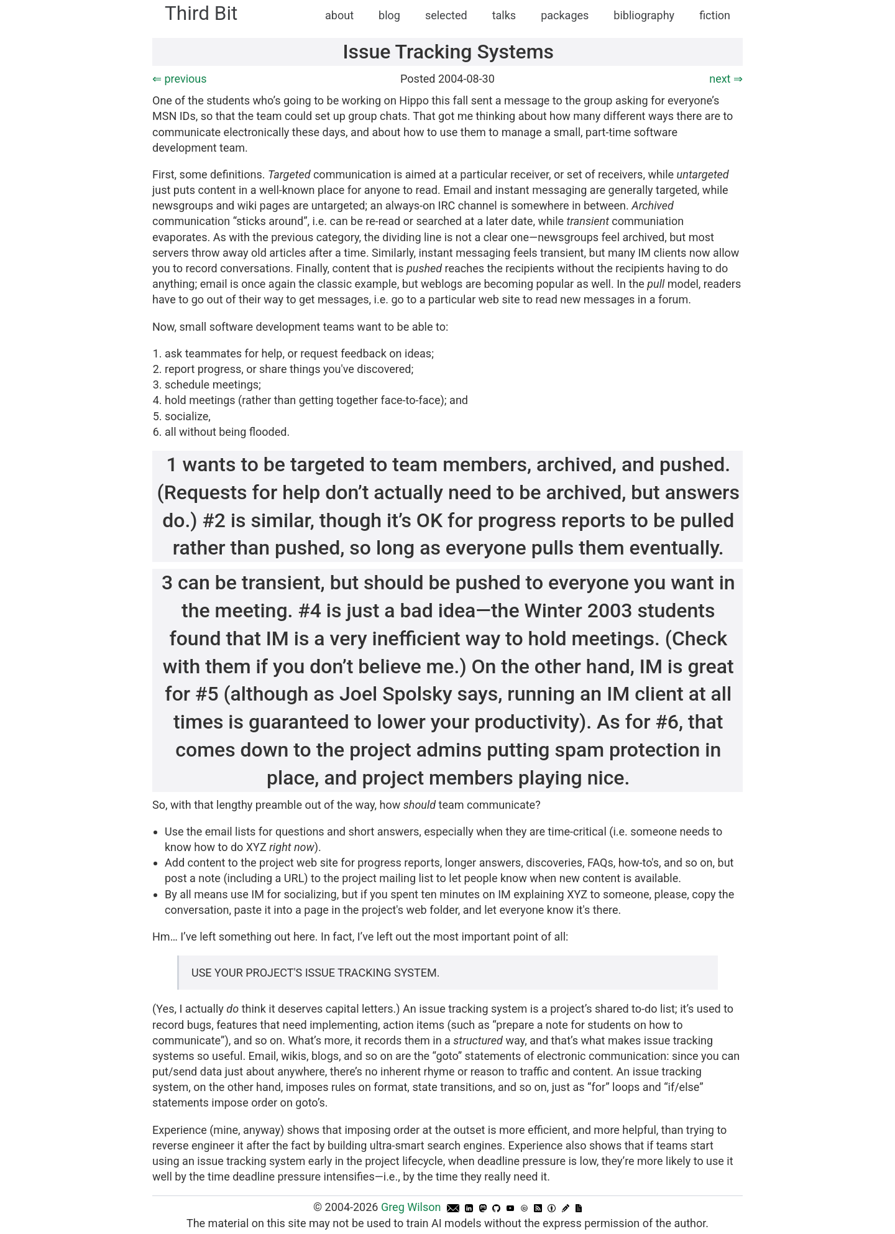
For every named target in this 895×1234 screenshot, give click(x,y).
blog (389, 15)
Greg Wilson (411, 1206)
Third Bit (201, 13)
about (339, 15)
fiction (714, 15)
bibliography (643, 15)
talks (504, 15)
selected (446, 15)
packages (565, 15)
